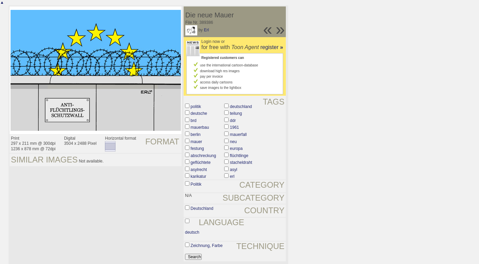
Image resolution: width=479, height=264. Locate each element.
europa (236, 148)
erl (232, 176)
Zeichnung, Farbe (206, 245)
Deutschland (201, 208)
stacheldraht (241, 162)
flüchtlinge (239, 155)
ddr (233, 120)
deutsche (198, 113)
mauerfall (238, 134)
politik (195, 106)
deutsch (192, 232)
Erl (206, 30)
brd (193, 120)
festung (197, 148)
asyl (233, 169)
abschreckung (203, 155)
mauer (196, 141)
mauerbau (199, 127)
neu (233, 141)
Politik (195, 184)
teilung (236, 113)
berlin (195, 134)
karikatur (198, 176)
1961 (234, 127)
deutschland (241, 106)
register (271, 47)
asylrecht (198, 169)
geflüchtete (200, 162)
